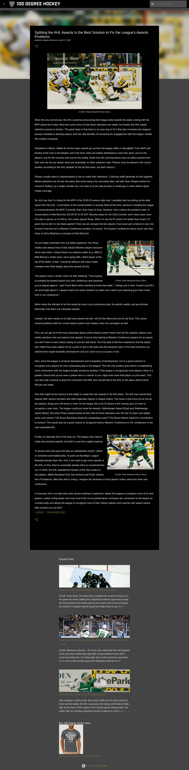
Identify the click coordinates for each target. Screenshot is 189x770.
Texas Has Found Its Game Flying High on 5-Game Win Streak (88, 590)
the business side (56, 512)
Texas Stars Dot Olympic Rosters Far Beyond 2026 (82, 694)
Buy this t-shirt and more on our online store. (79, 756)
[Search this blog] (171, 4)
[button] (36, 46)
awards (40, 512)
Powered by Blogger (94, 766)
